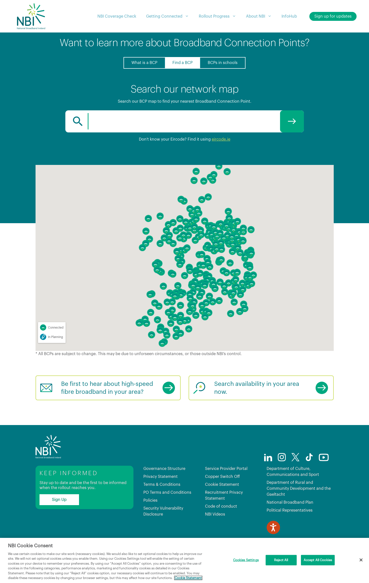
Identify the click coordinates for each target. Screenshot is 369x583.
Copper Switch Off (222, 477)
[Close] (361, 559)
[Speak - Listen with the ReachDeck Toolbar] (273, 527)
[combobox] (184, 121)
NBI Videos (215, 514)
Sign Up (59, 500)
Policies (150, 500)
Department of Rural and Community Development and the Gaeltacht (299, 488)
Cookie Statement (222, 485)
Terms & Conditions (161, 485)
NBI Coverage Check (116, 16)
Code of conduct (221, 506)
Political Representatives (290, 510)
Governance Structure (164, 469)
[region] (184, 560)
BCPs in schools (223, 63)
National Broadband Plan (290, 502)
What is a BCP (144, 63)
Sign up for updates (333, 16)
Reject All (281, 560)
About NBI (261, 16)
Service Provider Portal (226, 469)
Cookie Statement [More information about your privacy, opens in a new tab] (188, 578)
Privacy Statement (160, 477)
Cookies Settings (246, 560)
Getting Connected (170, 16)
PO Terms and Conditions (167, 492)
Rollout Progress (220, 16)
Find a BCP (182, 63)
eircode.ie (221, 139)
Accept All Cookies (318, 560)
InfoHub (289, 16)
